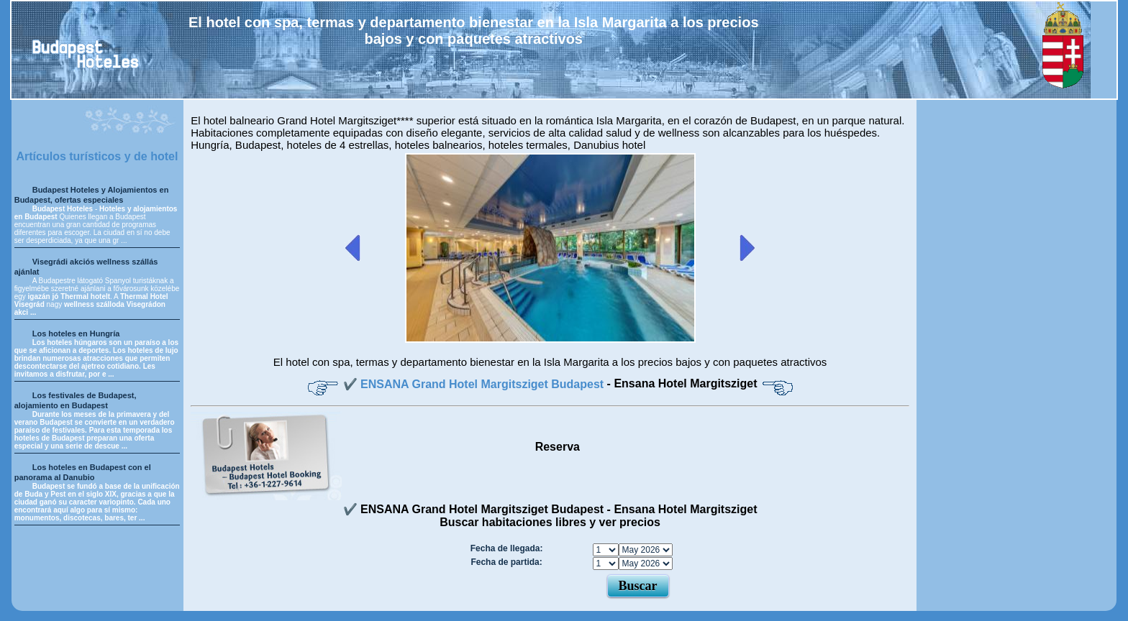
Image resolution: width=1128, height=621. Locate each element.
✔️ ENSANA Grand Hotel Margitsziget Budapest (475, 384)
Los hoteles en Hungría (76, 333)
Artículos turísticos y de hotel (97, 156)
